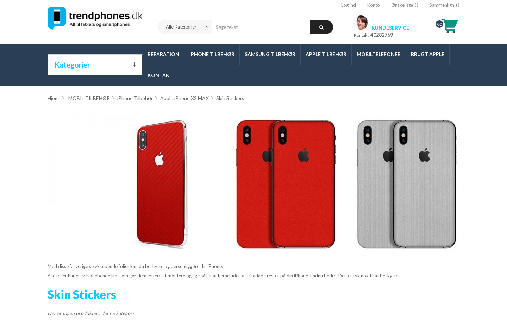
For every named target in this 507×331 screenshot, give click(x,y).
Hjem (53, 98)
